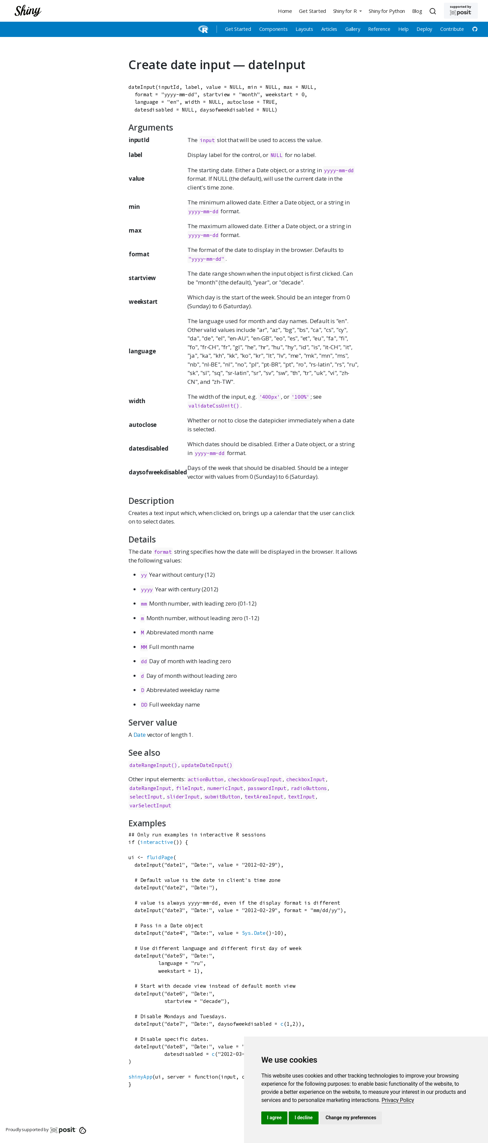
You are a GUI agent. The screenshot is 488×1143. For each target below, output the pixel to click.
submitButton (222, 796)
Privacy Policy (398, 1100)
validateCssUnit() (213, 405)
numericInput (225, 788)
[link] (398, 1100)
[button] (347, 10)
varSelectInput (150, 805)
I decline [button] (303, 1117)
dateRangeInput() (153, 765)
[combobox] (434, 11)
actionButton (206, 779)
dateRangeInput (150, 788)
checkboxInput (305, 779)
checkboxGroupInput (255, 779)
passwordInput (267, 788)
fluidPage (159, 857)
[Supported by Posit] (461, 11)
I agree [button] (274, 1117)
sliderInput (183, 796)
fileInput (189, 788)
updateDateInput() (207, 765)
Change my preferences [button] (351, 1117)
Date (140, 734)
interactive (156, 842)
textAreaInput (264, 796)
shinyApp (140, 1076)
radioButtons (309, 788)
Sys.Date (254, 933)
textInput (301, 796)
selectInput (145, 796)
